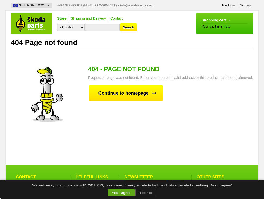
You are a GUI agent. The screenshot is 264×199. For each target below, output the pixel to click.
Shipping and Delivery (88, 18)
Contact (116, 18)
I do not (146, 193)
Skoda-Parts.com (31, 23)
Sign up (245, 5)
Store (62, 18)
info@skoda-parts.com (137, 5)
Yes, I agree (121, 193)
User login (228, 5)
